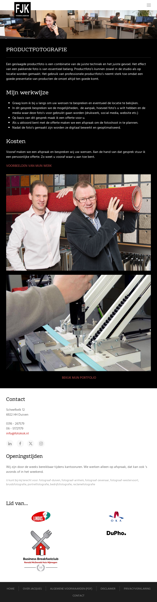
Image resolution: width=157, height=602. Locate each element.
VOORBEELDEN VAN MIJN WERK (29, 165)
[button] (149, 5)
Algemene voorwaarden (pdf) (71, 588)
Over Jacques (32, 588)
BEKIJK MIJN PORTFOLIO (78, 377)
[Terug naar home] (22, 10)
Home (11, 588)
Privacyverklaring (137, 588)
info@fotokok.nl (17, 433)
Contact (78, 595)
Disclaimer (108, 588)
